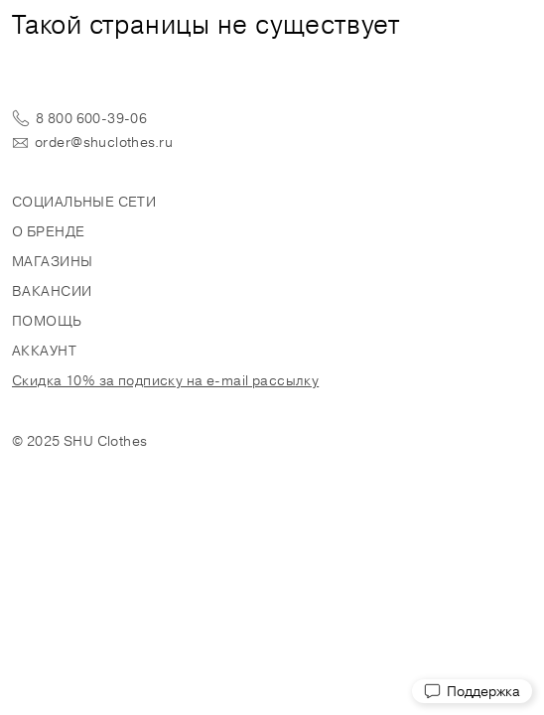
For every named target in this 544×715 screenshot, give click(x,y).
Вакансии (51, 291)
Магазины (52, 261)
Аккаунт (44, 350)
